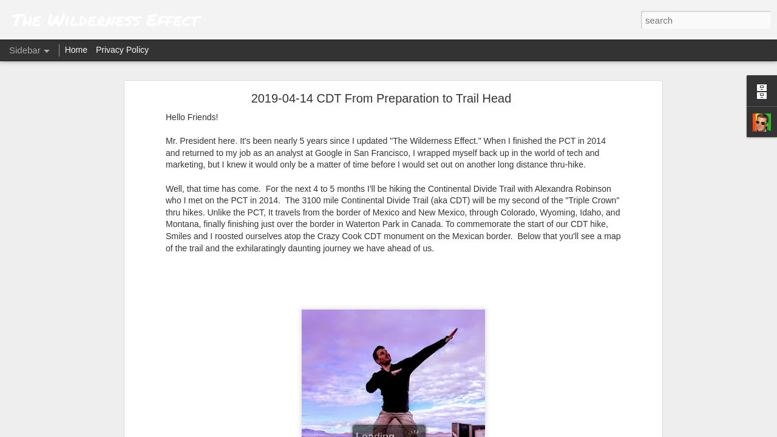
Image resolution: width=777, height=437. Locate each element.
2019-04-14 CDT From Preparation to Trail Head (381, 98)
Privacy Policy (122, 50)
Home (76, 50)
